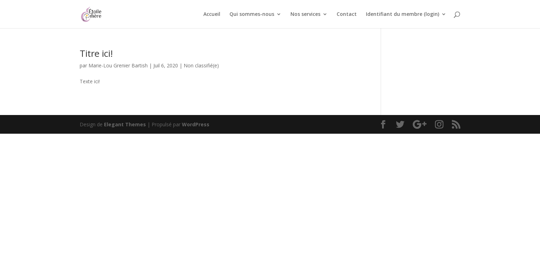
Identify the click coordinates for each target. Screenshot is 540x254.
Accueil (211, 14)
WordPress (195, 124)
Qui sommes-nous (251, 14)
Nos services (305, 14)
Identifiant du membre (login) (402, 14)
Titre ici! (96, 53)
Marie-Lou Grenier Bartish (118, 65)
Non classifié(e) (201, 65)
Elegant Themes (125, 124)
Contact (347, 14)
